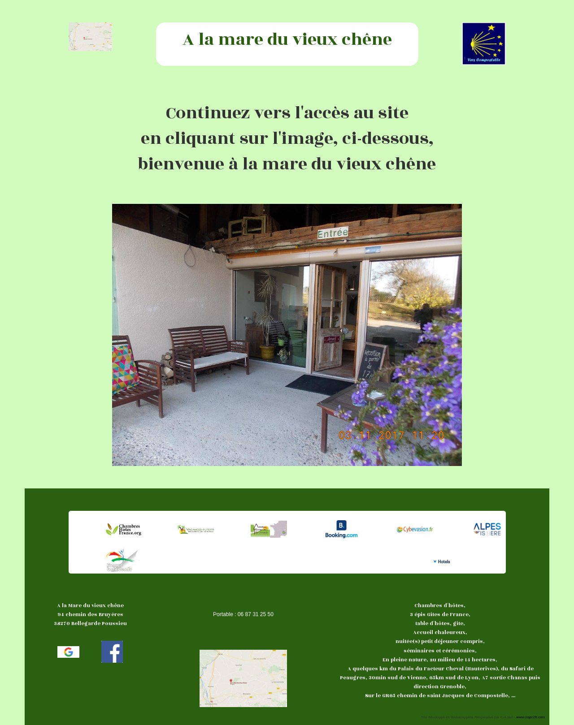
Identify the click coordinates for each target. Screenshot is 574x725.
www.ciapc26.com (530, 717)
